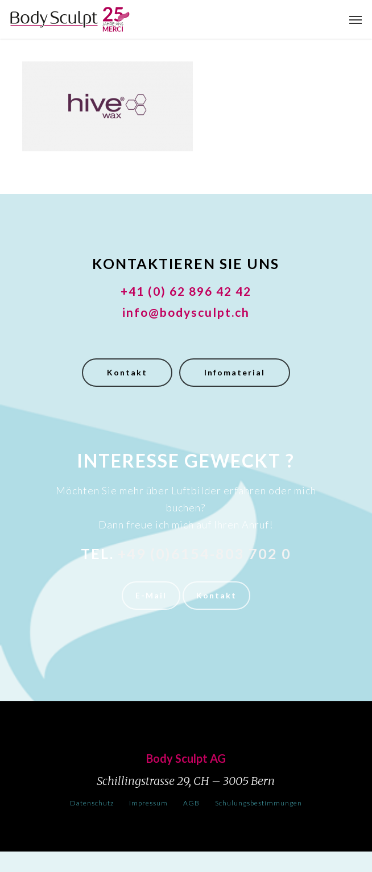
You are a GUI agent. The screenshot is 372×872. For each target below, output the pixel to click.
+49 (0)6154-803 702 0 (204, 553)
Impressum (148, 803)
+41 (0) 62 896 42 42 (186, 291)
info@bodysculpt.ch (186, 312)
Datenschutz (92, 803)
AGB (191, 803)
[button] (355, 19)
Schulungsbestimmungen (258, 803)
